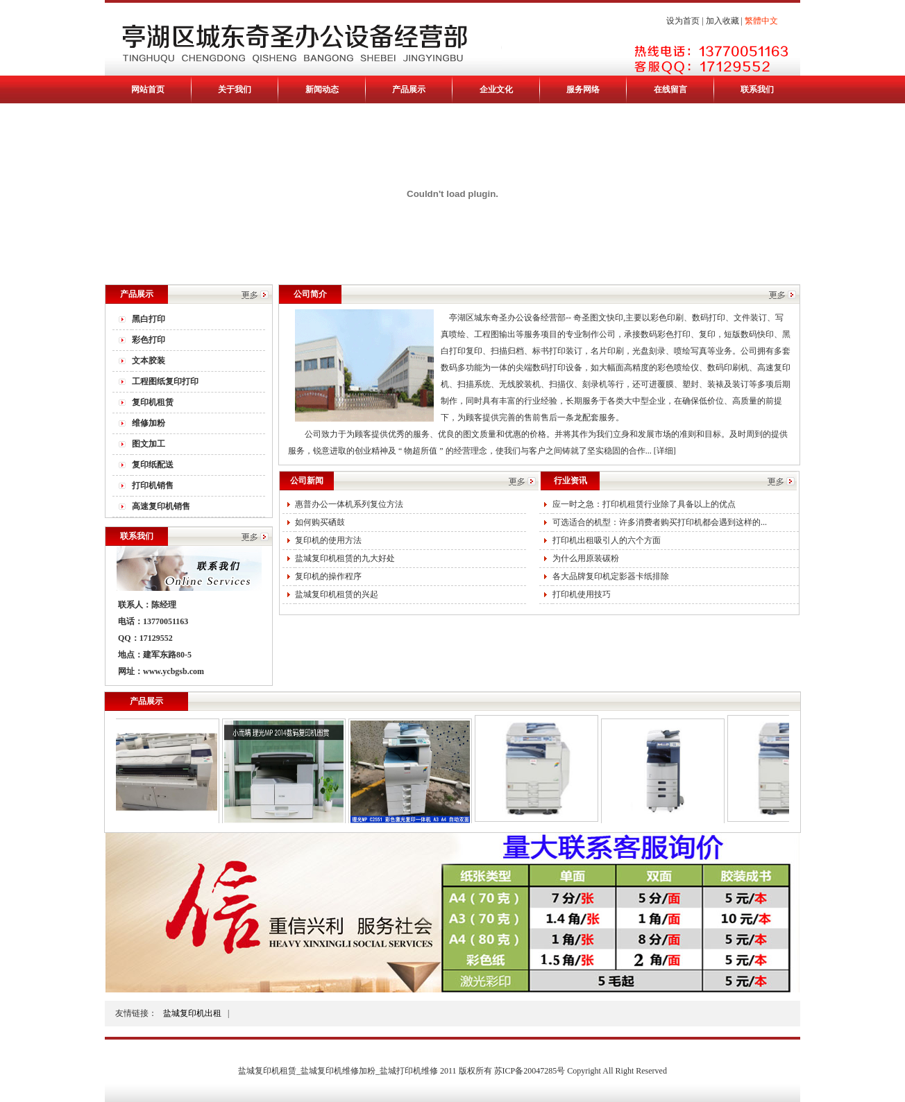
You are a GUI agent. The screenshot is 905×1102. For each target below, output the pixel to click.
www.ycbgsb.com (173, 671)
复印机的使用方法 (328, 540)
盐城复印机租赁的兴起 (336, 594)
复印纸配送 (153, 465)
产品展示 (408, 89)
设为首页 (683, 21)
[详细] (665, 451)
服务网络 (583, 89)
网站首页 (147, 89)
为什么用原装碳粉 (585, 558)
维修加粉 (148, 423)
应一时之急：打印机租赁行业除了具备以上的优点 (644, 504)
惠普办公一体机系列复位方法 (349, 504)
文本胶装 (148, 360)
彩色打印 (148, 340)
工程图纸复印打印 (165, 381)
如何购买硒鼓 (320, 522)
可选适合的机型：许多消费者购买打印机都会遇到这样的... (659, 522)
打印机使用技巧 (581, 594)
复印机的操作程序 (328, 576)
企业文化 (496, 89)
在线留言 (670, 89)
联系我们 (757, 89)
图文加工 (148, 444)
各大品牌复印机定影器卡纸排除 (610, 576)
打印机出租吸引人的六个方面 (606, 540)
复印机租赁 (153, 402)
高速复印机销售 (161, 506)
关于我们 (234, 89)
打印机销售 (153, 485)
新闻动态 (322, 89)
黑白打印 (148, 319)
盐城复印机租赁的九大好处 (345, 558)
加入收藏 (722, 21)
